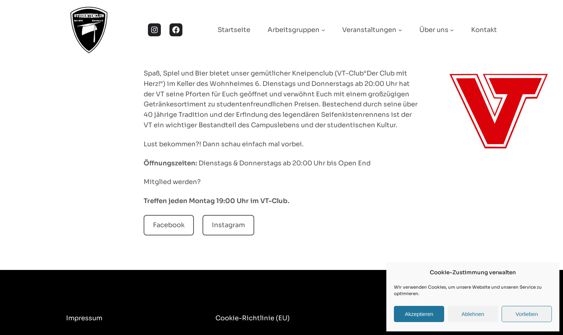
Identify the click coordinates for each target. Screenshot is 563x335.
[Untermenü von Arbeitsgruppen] (323, 30)
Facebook (169, 225)
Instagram (228, 225)
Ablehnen (472, 314)
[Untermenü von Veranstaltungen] (400, 30)
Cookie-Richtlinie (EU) (252, 318)
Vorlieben (527, 314)
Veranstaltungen (369, 30)
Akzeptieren (419, 314)
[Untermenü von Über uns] (452, 30)
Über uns (433, 30)
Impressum (84, 318)
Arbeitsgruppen (293, 30)
